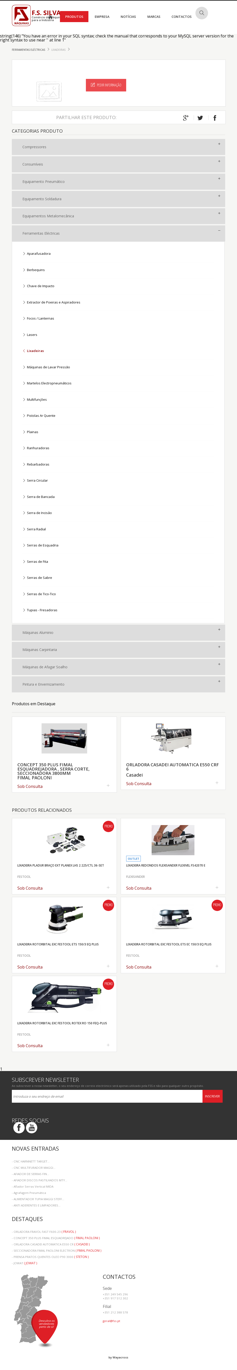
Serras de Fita (35, 562)
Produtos (74, 16)
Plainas (30, 432)
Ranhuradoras (35, 448)
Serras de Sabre (37, 578)
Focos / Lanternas (38, 319)
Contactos (182, 16)
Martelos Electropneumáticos (47, 383)
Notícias (128, 16)
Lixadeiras (58, 50)
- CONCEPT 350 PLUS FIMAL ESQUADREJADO (56, 1238)
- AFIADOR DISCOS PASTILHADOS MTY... (39, 1180)
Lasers (29, 335)
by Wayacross (118, 1357)
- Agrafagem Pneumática (29, 1193)
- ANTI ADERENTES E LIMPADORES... (36, 1205)
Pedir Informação (106, 85)
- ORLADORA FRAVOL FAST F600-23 (44, 1232)
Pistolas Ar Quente (38, 416)
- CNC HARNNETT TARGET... (31, 1161)
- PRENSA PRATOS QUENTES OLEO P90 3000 (50, 1257)
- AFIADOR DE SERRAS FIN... (30, 1174)
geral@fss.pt (111, 1321)
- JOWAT (24, 1263)
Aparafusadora (36, 254)
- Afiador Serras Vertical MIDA (32, 1186)
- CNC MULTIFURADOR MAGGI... (33, 1168)
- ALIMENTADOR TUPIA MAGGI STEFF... (38, 1199)
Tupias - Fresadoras (39, 610)
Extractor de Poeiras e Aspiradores (51, 303)
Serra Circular (35, 481)
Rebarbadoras (35, 465)
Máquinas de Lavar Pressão (46, 367)
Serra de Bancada (38, 497)
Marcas (153, 16)
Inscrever (212, 1096)
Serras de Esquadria (40, 545)
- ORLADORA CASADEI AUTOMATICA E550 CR (51, 1244)
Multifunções (34, 400)
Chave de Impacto (38, 286)
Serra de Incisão (37, 513)
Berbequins (33, 270)
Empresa (102, 16)
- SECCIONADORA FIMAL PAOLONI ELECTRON (56, 1250)
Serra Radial (34, 529)
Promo (109, 826)
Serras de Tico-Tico (39, 594)
